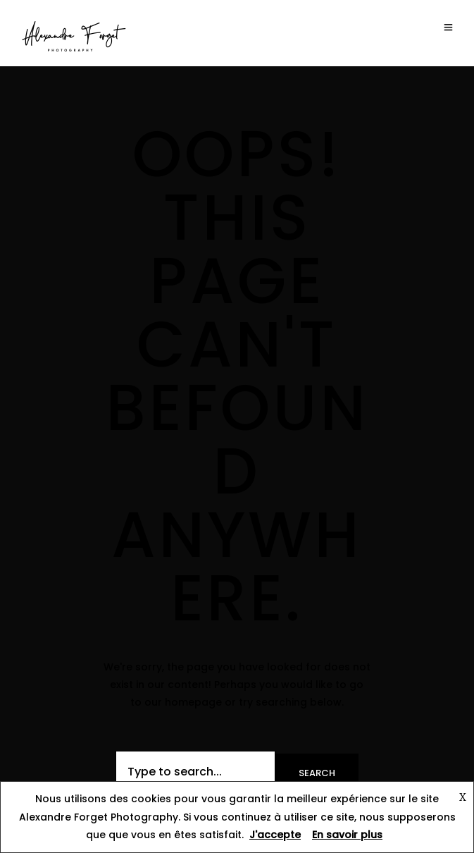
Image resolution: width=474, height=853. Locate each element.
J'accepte (275, 835)
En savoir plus (347, 835)
